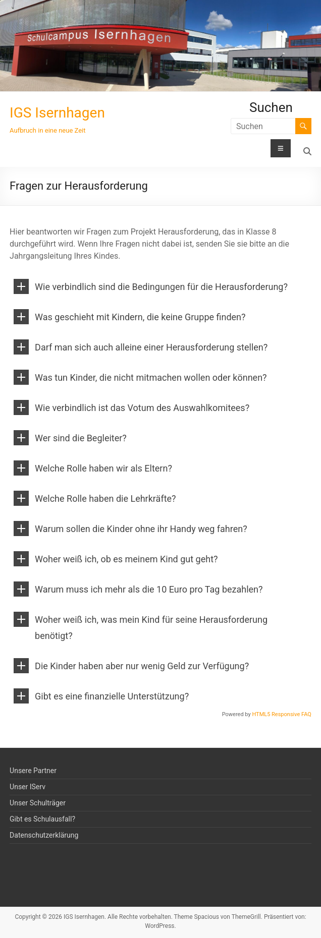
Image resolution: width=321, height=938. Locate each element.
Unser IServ (27, 787)
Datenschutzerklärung (44, 835)
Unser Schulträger (38, 803)
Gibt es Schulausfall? (42, 819)
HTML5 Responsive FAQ (281, 714)
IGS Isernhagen (57, 112)
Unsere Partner (33, 771)
